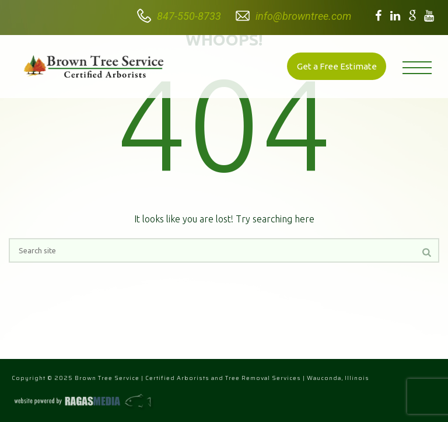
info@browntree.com (303, 16)
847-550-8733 (189, 16)
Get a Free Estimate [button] (337, 66)
